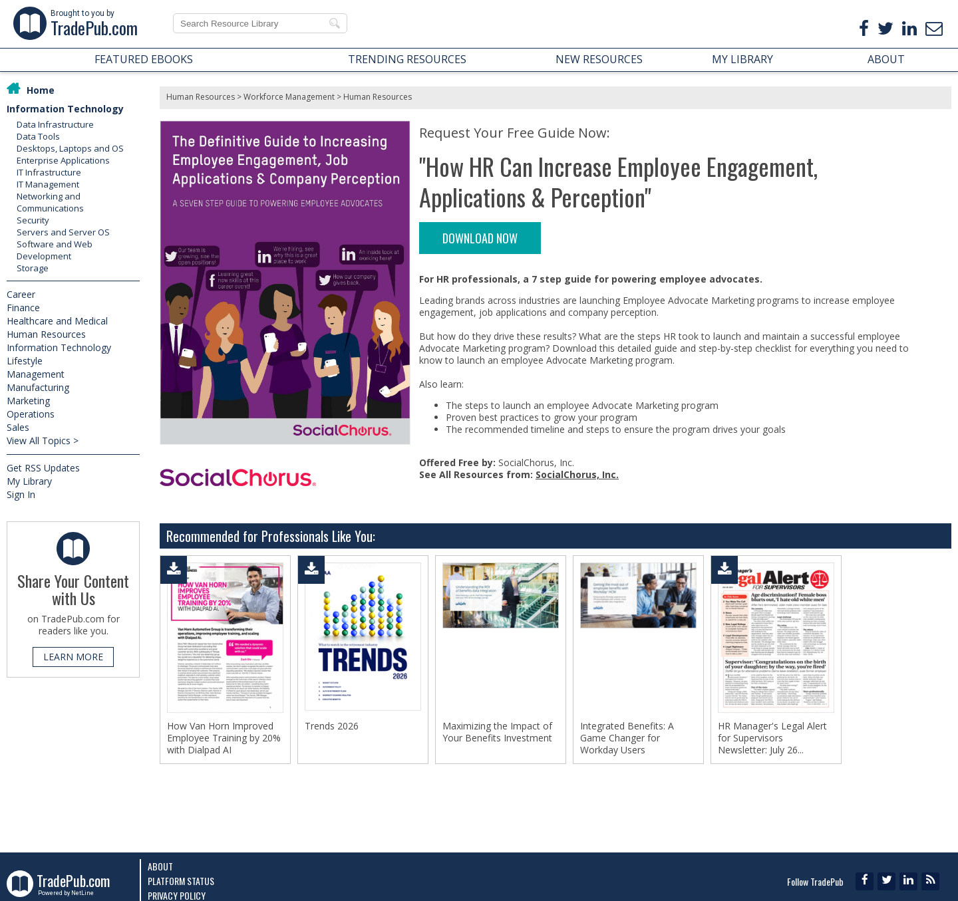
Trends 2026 (332, 726)
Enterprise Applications (63, 160)
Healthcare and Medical (57, 321)
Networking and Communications (50, 202)
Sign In (21, 494)
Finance (23, 307)
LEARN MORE (73, 656)
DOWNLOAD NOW (480, 238)
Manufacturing (38, 387)
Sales (18, 427)
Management (36, 374)
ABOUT (886, 59)
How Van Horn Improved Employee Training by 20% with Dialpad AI (224, 738)
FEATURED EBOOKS (143, 59)
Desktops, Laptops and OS (70, 148)
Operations (31, 414)
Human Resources (46, 334)
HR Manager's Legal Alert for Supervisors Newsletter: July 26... (772, 738)
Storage (33, 268)
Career (21, 294)
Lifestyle (25, 360)
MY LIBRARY (742, 59)
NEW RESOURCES (599, 59)
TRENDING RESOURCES (407, 59)
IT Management (48, 184)
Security (33, 220)
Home (41, 90)
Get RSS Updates (43, 467)
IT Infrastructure (49, 172)
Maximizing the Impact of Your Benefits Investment (497, 732)
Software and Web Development (54, 250)
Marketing (28, 400)
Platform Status (181, 881)
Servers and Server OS (63, 232)
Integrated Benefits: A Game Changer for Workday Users (627, 738)
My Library (29, 481)
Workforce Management (289, 96)
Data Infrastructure (55, 124)
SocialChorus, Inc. (577, 474)
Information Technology (65, 108)
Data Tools (38, 136)
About (160, 866)
